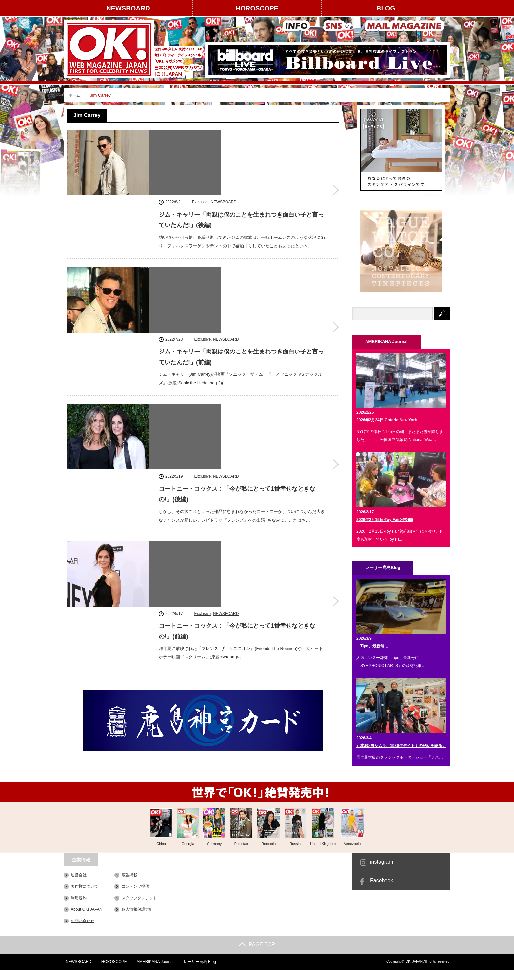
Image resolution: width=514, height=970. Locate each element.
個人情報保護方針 (137, 909)
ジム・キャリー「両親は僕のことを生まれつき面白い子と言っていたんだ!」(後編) (241, 152)
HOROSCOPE (257, 8)
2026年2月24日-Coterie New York (386, 420)
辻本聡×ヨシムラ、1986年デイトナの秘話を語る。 (401, 745)
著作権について (84, 886)
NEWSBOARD (128, 8)
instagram (381, 862)
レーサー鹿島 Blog (198, 962)
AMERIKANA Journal (153, 962)
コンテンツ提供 (135, 886)
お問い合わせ (82, 921)
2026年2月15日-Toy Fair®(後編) (384, 519)
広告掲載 (129, 875)
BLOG (385, 8)
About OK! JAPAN (87, 909)
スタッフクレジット (139, 898)
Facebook (381, 880)
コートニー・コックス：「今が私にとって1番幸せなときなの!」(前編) (237, 399)
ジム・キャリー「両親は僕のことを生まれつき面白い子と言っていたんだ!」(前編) (241, 234)
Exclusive (200, 134)
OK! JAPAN (414, 961)
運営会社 (79, 875)
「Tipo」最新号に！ (374, 646)
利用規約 (79, 898)
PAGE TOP (257, 944)
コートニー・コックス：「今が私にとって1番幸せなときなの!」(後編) (237, 316)
